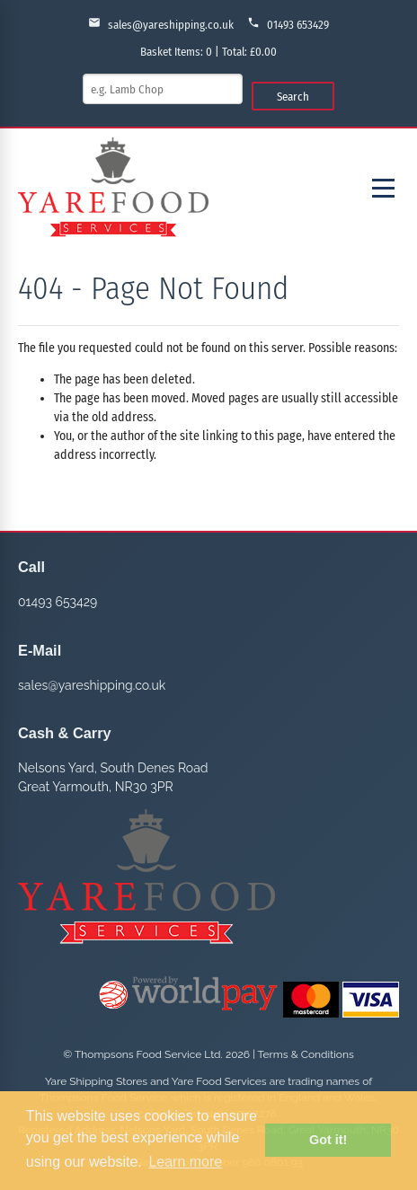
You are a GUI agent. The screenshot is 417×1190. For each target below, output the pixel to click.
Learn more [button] (185, 1161)
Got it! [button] (328, 1140)
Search (293, 96)
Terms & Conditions (306, 1054)
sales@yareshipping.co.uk (161, 23)
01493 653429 (288, 23)
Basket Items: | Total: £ (208, 51)
